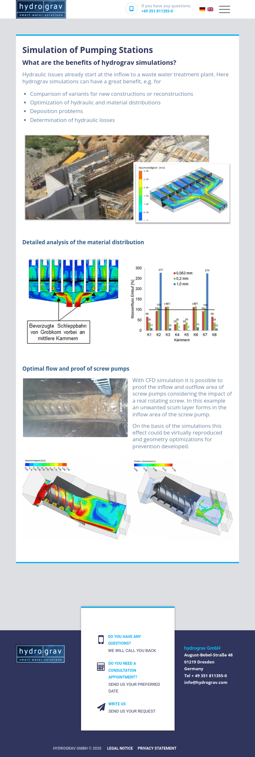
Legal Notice (120, 748)
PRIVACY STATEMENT (157, 748)
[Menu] (224, 8)
